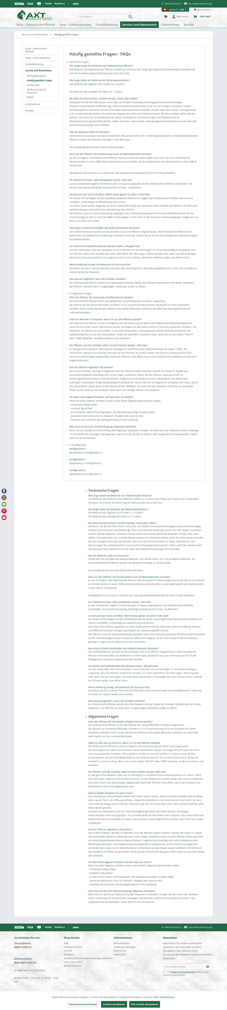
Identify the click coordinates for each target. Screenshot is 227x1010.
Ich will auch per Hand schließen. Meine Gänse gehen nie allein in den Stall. (110, 194)
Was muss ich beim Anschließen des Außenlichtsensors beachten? (105, 227)
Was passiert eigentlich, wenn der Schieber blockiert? (98, 278)
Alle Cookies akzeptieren (144, 1004)
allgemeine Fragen (82, 293)
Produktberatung (34, 64)
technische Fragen (79, 61)
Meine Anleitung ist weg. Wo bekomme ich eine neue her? (100, 264)
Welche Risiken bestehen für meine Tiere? (110, 793)
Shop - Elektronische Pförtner (36, 50)
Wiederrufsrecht (72, 965)
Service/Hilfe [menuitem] (202, 9)
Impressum (119, 954)
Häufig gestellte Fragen (39, 80)
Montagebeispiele (36, 75)
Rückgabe (69, 954)
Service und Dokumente (38, 70)
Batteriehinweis (122, 943)
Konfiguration (79, 444)
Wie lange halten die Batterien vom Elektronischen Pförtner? (101, 65)
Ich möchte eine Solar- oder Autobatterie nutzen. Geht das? (101, 179)
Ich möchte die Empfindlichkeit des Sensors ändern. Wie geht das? (105, 246)
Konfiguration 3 (78, 459)
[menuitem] (106, 17)
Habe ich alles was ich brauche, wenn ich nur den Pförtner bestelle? (106, 319)
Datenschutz (120, 950)
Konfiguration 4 (78, 470)
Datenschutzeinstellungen (83, 1004)
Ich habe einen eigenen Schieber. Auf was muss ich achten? (101, 396)
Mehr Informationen (164, 997)
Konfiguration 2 (78, 448)
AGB (66, 943)
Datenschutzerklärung (183, 971)
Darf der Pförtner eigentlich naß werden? (91, 367)
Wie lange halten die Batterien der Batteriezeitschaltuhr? (100, 80)
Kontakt (29, 110)
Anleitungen (33, 84)
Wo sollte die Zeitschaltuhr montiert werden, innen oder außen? (103, 98)
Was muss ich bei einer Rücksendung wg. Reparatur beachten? (103, 426)
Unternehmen (32, 104)
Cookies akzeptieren (114, 1004)
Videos (30, 97)
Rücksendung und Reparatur (36, 91)
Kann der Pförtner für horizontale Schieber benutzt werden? (101, 297)
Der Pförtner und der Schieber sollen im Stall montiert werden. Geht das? (108, 345)
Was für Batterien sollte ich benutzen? (90, 131)
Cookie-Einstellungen (125, 946)
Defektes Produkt (73, 946)
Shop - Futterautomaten (38, 57)
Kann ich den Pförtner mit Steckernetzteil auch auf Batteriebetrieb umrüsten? (111, 154)
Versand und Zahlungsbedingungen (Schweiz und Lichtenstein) (88, 960)
